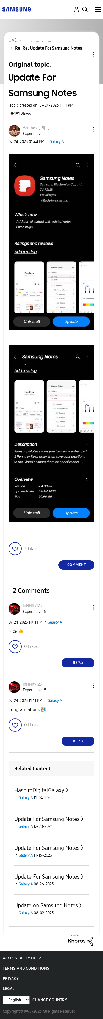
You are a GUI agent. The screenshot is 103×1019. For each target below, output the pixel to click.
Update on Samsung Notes (46, 905)
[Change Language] (16, 1000)
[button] (85, 129)
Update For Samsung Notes (47, 819)
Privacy (11, 978)
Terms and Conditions (26, 968)
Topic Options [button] (84, 54)
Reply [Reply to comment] (78, 662)
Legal (9, 988)
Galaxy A (56, 142)
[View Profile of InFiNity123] (32, 606)
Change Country (49, 1000)
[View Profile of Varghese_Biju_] (36, 128)
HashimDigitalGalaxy (39, 790)
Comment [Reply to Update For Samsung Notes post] (76, 564)
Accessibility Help (22, 958)
